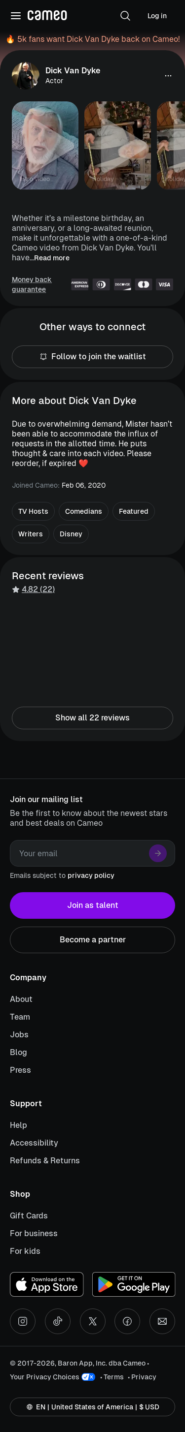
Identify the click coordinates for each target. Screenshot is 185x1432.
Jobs (19, 1034)
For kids (25, 1251)
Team (20, 1017)
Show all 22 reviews (92, 718)
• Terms (112, 1377)
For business (34, 1233)
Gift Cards (29, 1215)
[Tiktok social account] (58, 1321)
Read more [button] (52, 258)
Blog (18, 1052)
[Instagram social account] (23, 1321)
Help (18, 1125)
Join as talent (92, 905)
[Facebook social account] (127, 1321)
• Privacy (142, 1377)
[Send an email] (162, 1321)
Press (20, 1070)
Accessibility (34, 1143)
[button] (125, 15)
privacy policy (91, 875)
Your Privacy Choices (44, 1377)
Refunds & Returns (45, 1160)
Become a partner (92, 940)
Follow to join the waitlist (92, 357)
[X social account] (93, 1321)
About (21, 999)
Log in (157, 16)
